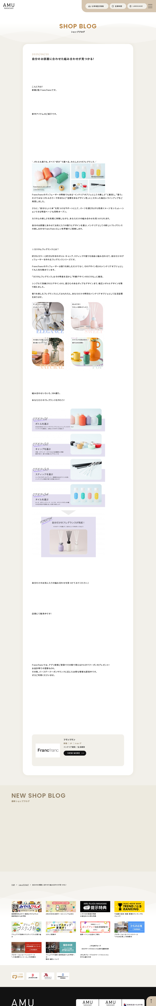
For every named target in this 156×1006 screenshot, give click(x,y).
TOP (13, 885)
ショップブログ (24, 885)
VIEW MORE (73, 753)
